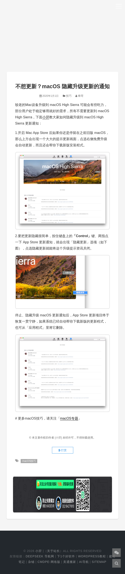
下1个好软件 (66, 556)
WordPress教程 (92, 556)
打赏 (62, 450)
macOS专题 (69, 418)
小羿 (45, 117)
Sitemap (99, 562)
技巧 (69, 95)
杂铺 (31, 562)
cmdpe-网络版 (48, 562)
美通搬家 (69, 562)
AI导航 (84, 562)
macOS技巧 (29, 460)
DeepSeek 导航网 (40, 556)
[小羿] (59, 437)
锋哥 (80, 95)
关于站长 (53, 551)
